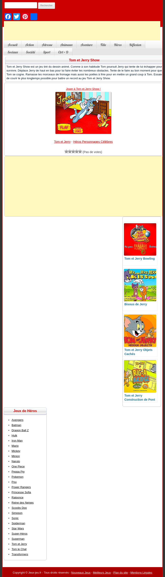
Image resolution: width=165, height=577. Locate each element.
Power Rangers (21, 487)
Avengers (17, 420)
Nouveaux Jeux (81, 572)
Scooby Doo (19, 507)
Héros (117, 45)
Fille (103, 45)
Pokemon (17, 476)
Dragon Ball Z (20, 430)
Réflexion (135, 45)
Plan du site (120, 572)
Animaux (66, 45)
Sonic (15, 518)
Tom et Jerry (62, 141)
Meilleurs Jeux (102, 572)
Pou (14, 482)
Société (30, 52)
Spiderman (18, 523)
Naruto (16, 461)
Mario (15, 445)
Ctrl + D (63, 52)
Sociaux (13, 52)
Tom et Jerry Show (84, 60)
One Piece (18, 466)
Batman (16, 425)
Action (29, 45)
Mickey (16, 451)
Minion (16, 456)
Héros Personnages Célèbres (93, 141)
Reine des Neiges (23, 502)
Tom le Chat (19, 549)
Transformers (20, 554)
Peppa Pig (18, 471)
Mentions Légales (141, 572)
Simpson (17, 513)
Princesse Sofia (21, 492)
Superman (18, 538)
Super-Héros (20, 533)
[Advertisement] (82, 30)
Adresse (47, 45)
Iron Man (17, 440)
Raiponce (17, 497)
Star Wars (18, 528)
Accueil (12, 45)
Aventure (87, 45)
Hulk (14, 435)
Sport (46, 52)
